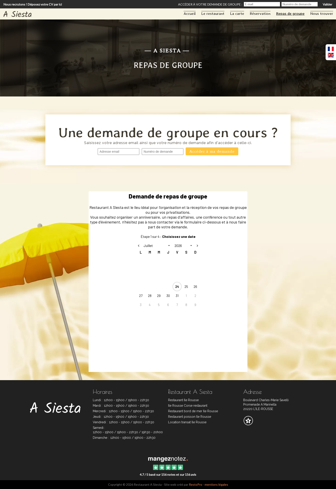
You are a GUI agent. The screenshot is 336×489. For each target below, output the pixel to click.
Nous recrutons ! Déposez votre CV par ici (33, 4)
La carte (237, 13)
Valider (327, 4)
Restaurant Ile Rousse (183, 400)
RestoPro (195, 484)
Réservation (260, 13)
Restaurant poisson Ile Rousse (189, 416)
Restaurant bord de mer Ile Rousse (193, 411)
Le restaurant (212, 13)
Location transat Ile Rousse (187, 422)
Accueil (190, 13)
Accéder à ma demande (212, 151)
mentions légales (216, 484)
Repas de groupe (290, 13)
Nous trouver (321, 13)
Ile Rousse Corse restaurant (187, 405)
